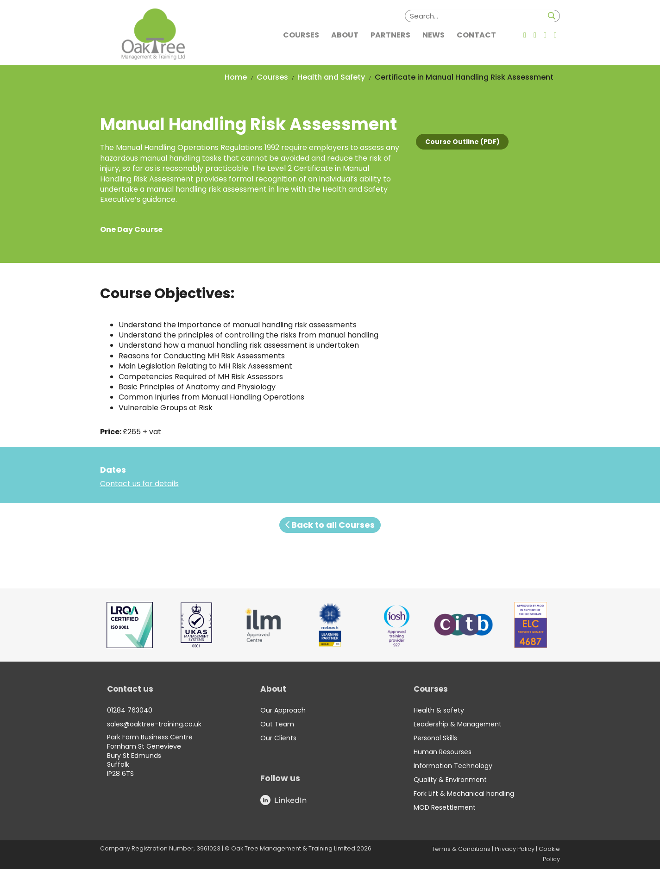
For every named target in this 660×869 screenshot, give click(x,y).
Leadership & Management (458, 724)
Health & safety (439, 710)
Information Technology (453, 765)
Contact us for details (139, 483)
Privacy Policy (514, 849)
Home (236, 77)
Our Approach (283, 710)
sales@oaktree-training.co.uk (154, 724)
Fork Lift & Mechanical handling (464, 793)
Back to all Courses (330, 525)
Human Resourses (442, 751)
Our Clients (278, 738)
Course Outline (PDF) (462, 141)
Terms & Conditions (461, 849)
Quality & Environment (450, 779)
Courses (272, 77)
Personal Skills (435, 738)
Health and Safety (331, 77)
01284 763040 (129, 710)
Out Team (277, 724)
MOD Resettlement (445, 807)
